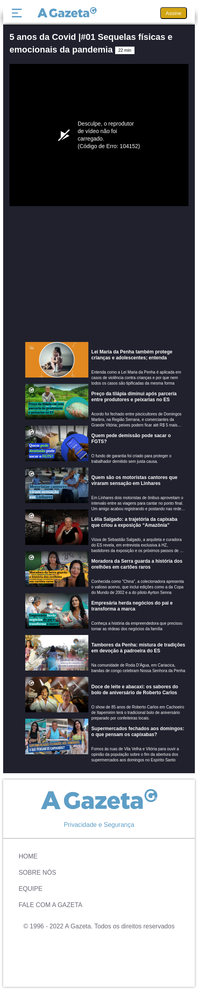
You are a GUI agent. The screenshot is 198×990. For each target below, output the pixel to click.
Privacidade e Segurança (99, 824)
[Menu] (18, 13)
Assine (173, 13)
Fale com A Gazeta (50, 905)
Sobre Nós (37, 872)
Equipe (30, 888)
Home (28, 856)
